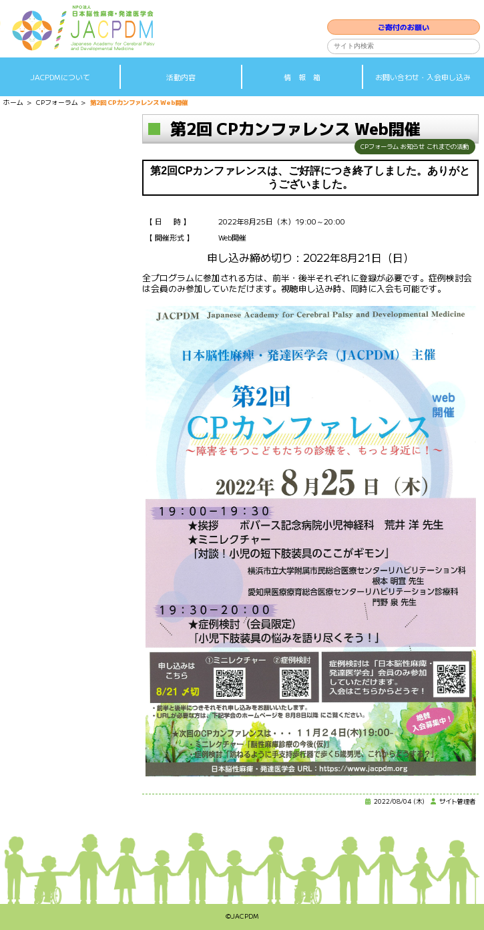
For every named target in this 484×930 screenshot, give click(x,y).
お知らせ (406, 147)
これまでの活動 (445, 147)
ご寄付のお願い (403, 20)
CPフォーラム (370, 147)
